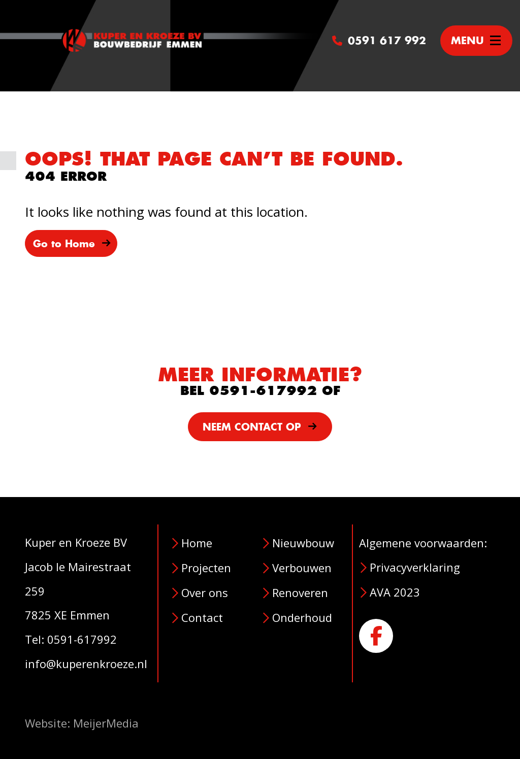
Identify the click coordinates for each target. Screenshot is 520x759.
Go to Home (72, 243)
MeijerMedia (106, 723)
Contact (202, 617)
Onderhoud (302, 617)
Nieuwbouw (303, 542)
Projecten (206, 567)
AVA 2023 (395, 592)
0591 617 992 (379, 40)
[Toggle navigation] (476, 40)
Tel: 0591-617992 (71, 639)
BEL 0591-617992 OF (260, 391)
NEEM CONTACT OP (260, 427)
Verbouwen (302, 567)
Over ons (204, 592)
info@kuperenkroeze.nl (86, 663)
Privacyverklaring (415, 567)
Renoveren (300, 592)
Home (196, 542)
